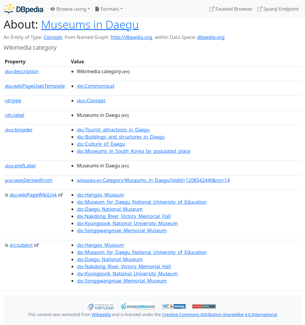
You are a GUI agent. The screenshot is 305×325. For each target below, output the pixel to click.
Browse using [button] (68, 9)
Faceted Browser (231, 9)
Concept (52, 37)
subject (21, 245)
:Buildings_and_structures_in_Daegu (121, 137)
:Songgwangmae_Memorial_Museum (122, 230)
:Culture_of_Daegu (101, 144)
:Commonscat (95, 86)
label (14, 115)
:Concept (91, 100)
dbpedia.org (211, 37)
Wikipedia (101, 314)
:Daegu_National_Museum (110, 209)
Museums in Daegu (90, 24)
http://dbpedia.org (131, 37)
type (13, 100)
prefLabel (20, 165)
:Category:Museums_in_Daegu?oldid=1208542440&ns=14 (153, 180)
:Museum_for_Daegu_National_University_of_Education (142, 202)
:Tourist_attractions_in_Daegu (113, 129)
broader (18, 129)
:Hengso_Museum (100, 194)
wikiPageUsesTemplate (35, 86)
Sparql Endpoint (278, 9)
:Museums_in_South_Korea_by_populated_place (133, 151)
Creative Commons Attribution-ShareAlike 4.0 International (219, 314)
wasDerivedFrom (28, 180)
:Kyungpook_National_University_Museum (127, 223)
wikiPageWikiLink (33, 194)
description (22, 71)
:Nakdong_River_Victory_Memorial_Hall (124, 216)
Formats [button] (107, 9)
